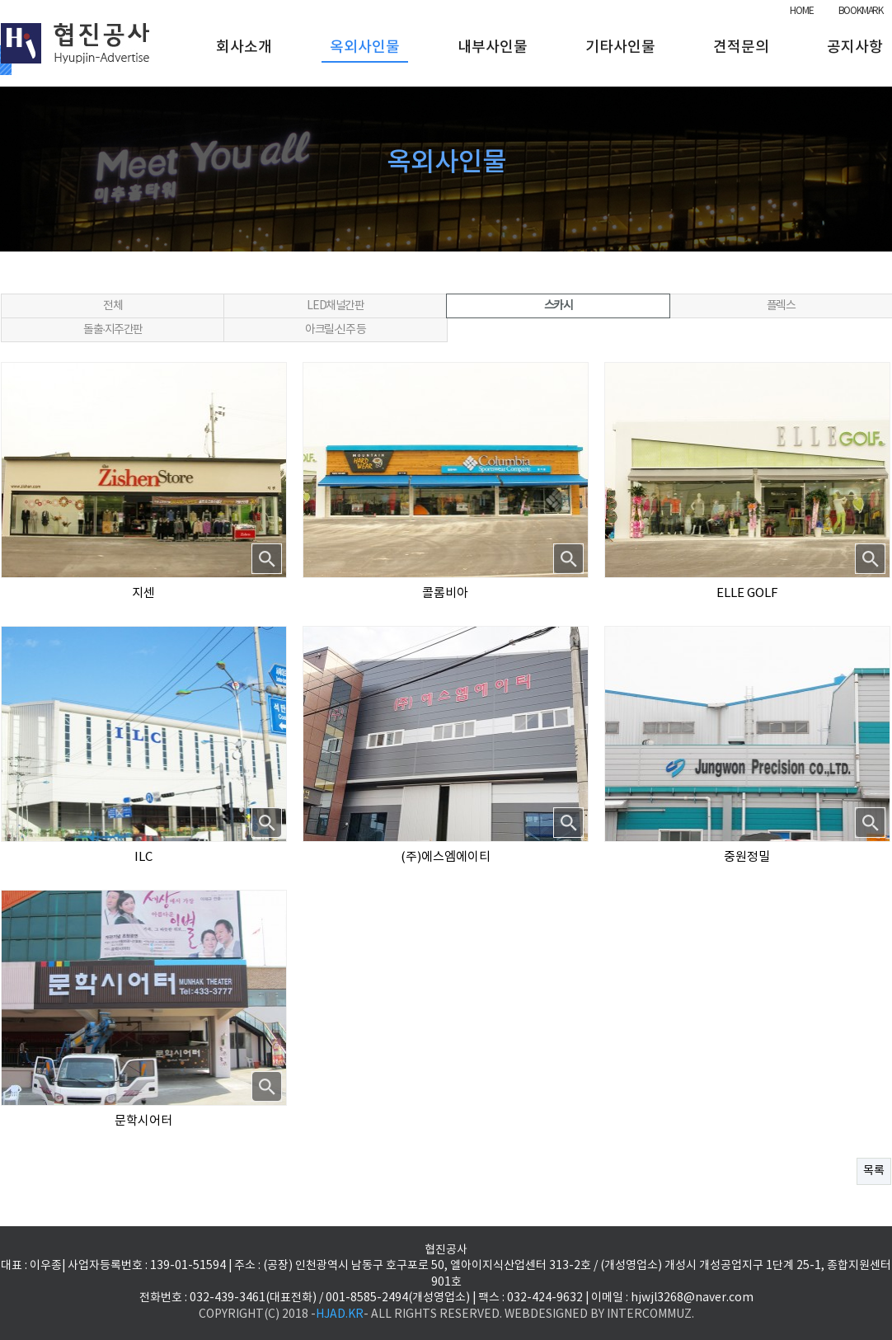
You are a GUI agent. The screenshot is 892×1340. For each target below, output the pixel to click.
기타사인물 (620, 47)
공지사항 (855, 47)
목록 (874, 1171)
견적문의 (741, 47)
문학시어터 (143, 1121)
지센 (143, 593)
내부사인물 (493, 47)
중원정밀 (747, 857)
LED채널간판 (335, 306)
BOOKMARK (860, 11)
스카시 (558, 306)
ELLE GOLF (747, 593)
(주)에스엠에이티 (446, 857)
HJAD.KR (340, 1314)
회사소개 (244, 47)
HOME (801, 11)
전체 (112, 306)
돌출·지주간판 (113, 329)
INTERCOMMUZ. (650, 1314)
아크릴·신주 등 (335, 329)
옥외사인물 (365, 47)
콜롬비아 (445, 593)
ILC (143, 857)
